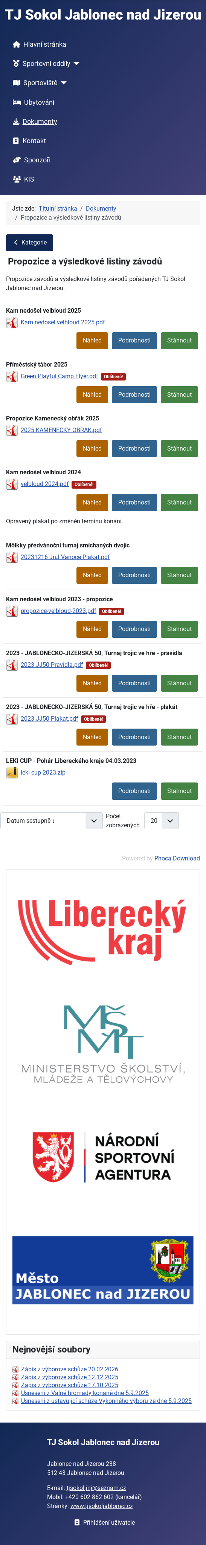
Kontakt (28, 140)
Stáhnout (179, 340)
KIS (22, 179)
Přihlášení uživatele (103, 1522)
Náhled (92, 340)
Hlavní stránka (38, 44)
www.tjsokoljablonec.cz (101, 1506)
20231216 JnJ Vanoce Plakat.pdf (65, 557)
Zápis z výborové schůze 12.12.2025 (69, 1377)
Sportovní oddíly (40, 63)
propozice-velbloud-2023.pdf (58, 610)
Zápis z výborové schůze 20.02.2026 (69, 1369)
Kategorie (29, 242)
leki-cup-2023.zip (43, 772)
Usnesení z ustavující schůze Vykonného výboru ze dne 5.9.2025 (106, 1400)
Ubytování (32, 102)
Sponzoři (30, 160)
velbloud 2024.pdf (45, 483)
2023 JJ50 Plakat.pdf (49, 718)
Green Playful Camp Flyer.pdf (59, 376)
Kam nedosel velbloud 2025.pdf (63, 322)
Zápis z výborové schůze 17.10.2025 (69, 1385)
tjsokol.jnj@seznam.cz (96, 1488)
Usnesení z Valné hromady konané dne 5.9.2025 (85, 1393)
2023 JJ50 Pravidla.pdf (52, 664)
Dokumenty (33, 121)
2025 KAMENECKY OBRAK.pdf (61, 430)
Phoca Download (177, 858)
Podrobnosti (134, 340)
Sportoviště (34, 82)
